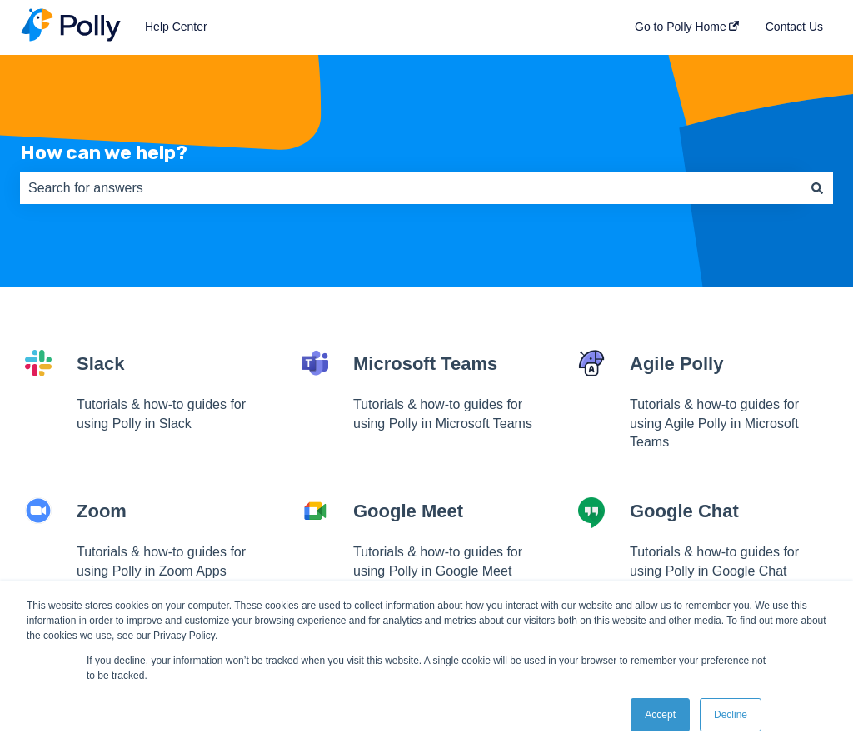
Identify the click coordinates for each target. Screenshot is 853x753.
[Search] (817, 188)
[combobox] (410, 188)
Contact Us (794, 26)
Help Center (176, 26)
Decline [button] (730, 715)
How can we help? (103, 152)
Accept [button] (660, 715)
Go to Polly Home (680, 26)
